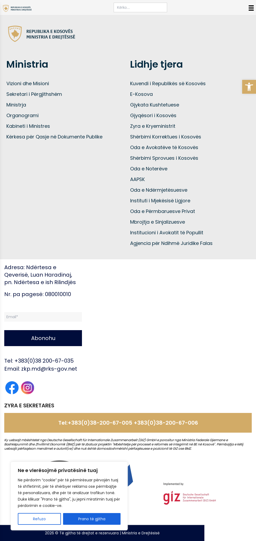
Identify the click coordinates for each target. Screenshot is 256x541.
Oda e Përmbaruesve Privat (162, 211)
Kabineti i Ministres (28, 126)
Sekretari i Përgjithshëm (34, 94)
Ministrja (16, 104)
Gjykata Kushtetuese (154, 104)
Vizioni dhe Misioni (27, 83)
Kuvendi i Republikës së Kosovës (168, 83)
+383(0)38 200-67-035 (44, 360)
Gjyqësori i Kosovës (153, 115)
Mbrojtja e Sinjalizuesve (157, 222)
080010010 (58, 294)
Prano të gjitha (91, 519)
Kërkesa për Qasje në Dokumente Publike (54, 136)
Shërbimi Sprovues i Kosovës (164, 158)
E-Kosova (141, 94)
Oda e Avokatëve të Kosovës (164, 147)
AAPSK (137, 179)
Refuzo (39, 519)
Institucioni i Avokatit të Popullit (166, 232)
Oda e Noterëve (148, 168)
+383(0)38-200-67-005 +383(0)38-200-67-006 (133, 423)
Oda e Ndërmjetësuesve (158, 190)
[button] (249, 87)
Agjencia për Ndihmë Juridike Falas (171, 243)
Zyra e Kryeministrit (152, 126)
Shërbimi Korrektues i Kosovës (165, 136)
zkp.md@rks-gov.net (49, 368)
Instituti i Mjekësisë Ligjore (160, 200)
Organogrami (22, 115)
